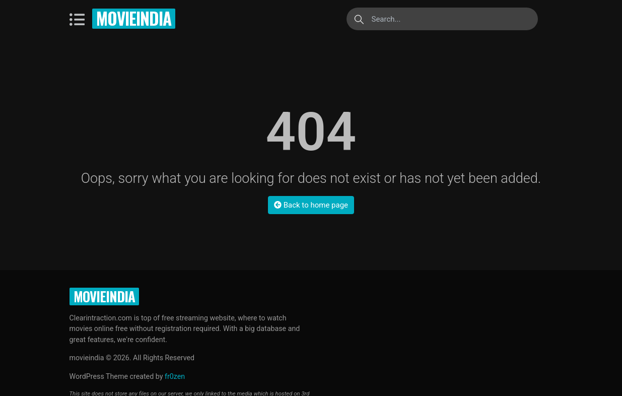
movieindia (133, 18)
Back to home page (311, 205)
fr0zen (175, 376)
